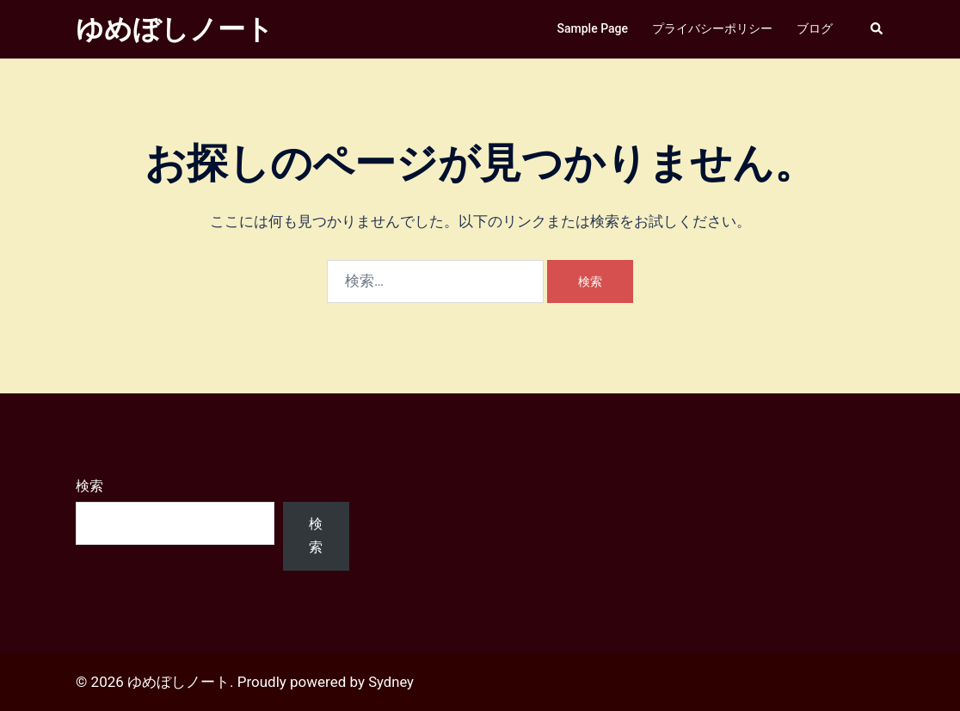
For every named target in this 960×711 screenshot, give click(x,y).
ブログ (815, 28)
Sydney (391, 681)
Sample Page (592, 28)
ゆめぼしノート (175, 29)
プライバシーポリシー (712, 28)
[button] (877, 29)
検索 (89, 486)
